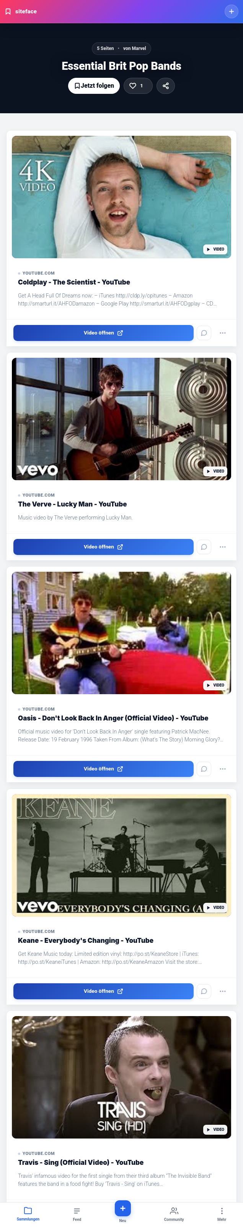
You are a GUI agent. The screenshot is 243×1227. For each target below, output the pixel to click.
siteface (21, 11)
